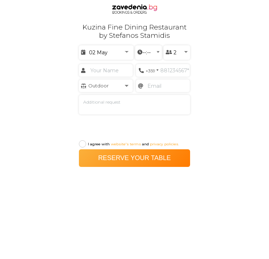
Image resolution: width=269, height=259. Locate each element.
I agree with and (129, 143)
